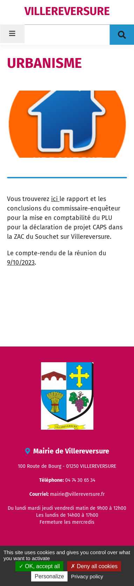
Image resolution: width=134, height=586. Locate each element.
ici (55, 199)
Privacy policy (87, 576)
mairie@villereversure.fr (77, 494)
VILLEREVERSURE (67, 11)
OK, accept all (39, 566)
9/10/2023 (21, 262)
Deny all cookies (94, 566)
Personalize (49, 576)
